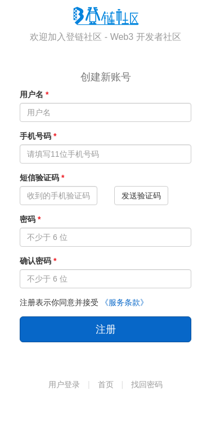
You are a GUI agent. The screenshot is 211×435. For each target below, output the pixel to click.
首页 (106, 384)
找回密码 (147, 384)
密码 (27, 219)
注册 (106, 329)
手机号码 (35, 136)
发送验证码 (141, 195)
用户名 (31, 94)
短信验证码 (39, 177)
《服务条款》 (124, 302)
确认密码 (35, 260)
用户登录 (64, 384)
